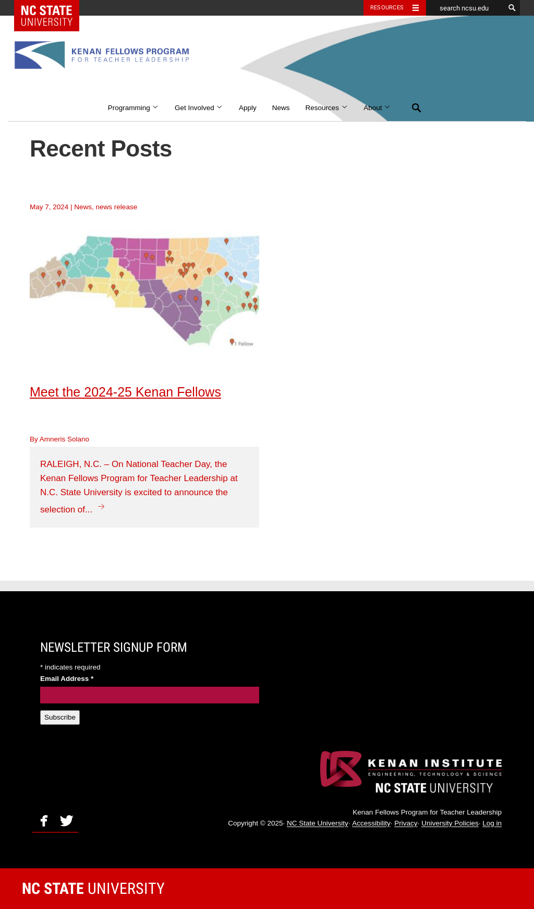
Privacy (405, 824)
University (93, 888)
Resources (327, 108)
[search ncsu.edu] (465, 8)
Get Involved (199, 108)
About (377, 108)
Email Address (66, 679)
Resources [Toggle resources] (387, 7)
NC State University (317, 824)
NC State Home (53, 8)
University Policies (450, 824)
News (281, 108)
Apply (248, 108)
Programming (133, 108)
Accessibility (371, 824)
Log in (492, 824)
